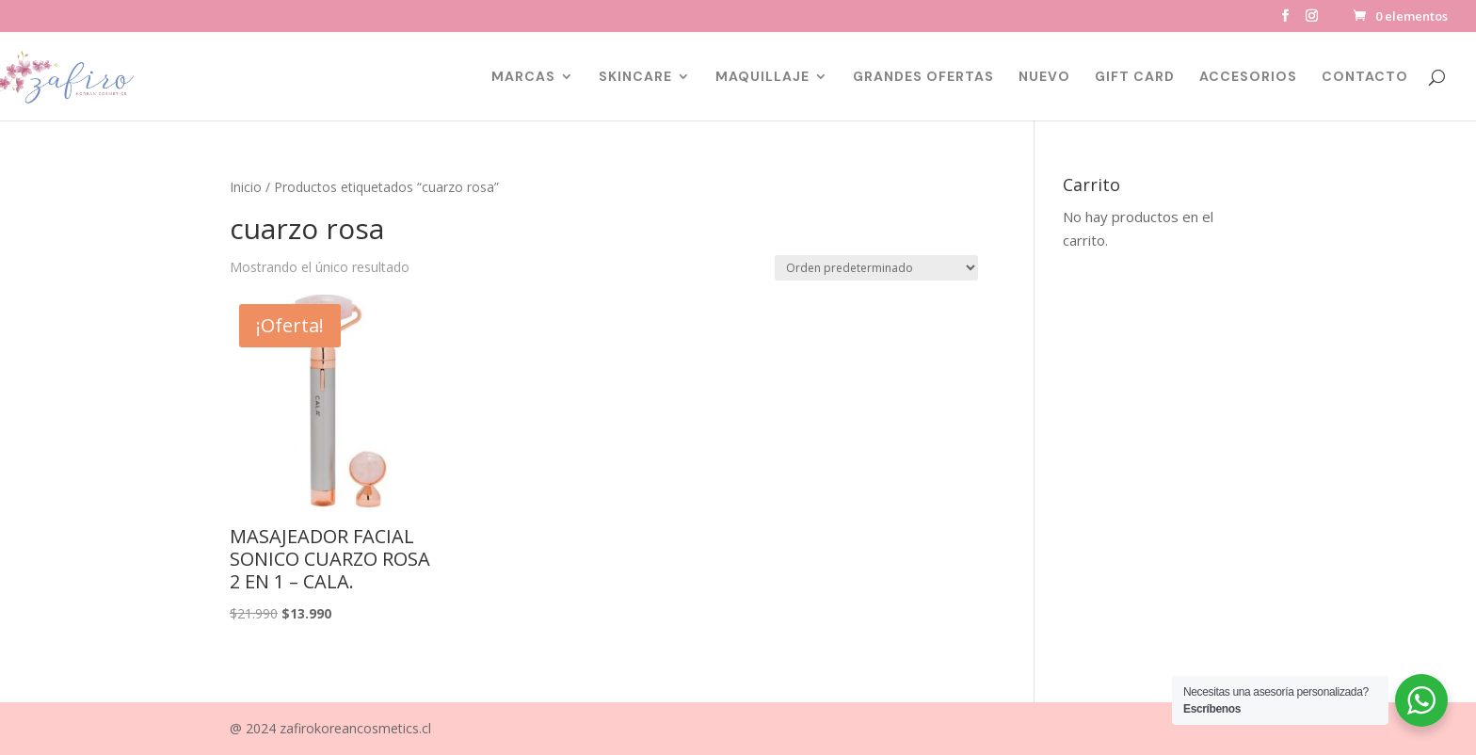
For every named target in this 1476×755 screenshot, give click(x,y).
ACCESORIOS (1248, 77)
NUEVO (1044, 77)
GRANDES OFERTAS (923, 77)
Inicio (246, 187)
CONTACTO (1365, 77)
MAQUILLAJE (762, 77)
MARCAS (523, 77)
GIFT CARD (1135, 77)
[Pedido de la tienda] (876, 268)
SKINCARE (635, 77)
